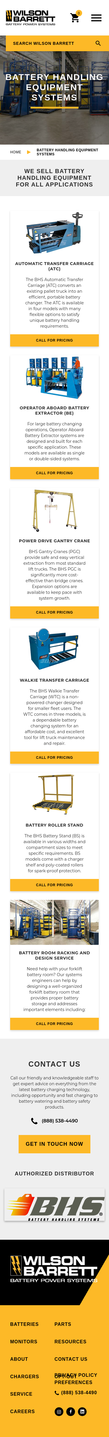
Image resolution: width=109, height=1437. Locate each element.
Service (21, 1394)
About (19, 1359)
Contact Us (71, 1359)
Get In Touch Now (54, 1144)
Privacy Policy (76, 1375)
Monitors (23, 1341)
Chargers (24, 1376)
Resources (71, 1341)
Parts (63, 1324)
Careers (22, 1411)
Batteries (24, 1324)
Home (15, 152)
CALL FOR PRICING (54, 340)
